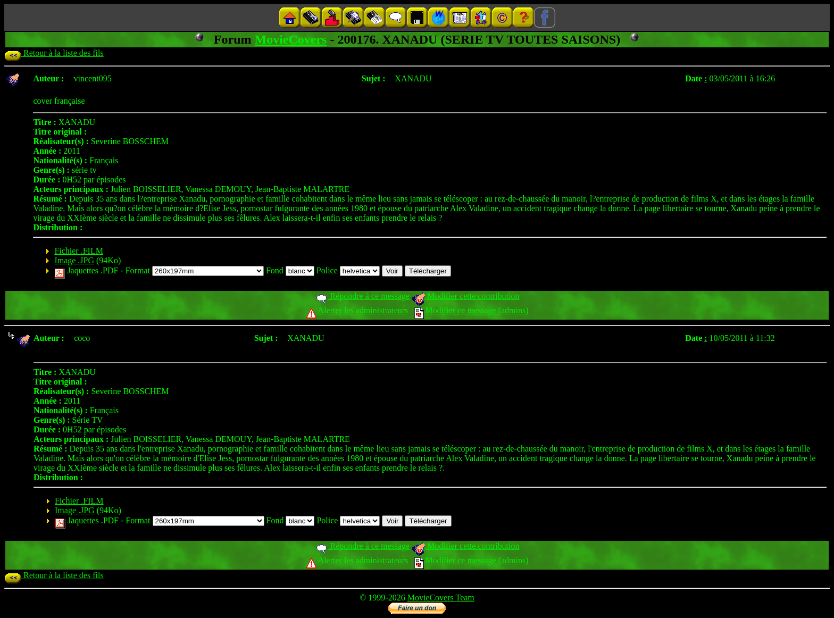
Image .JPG (74, 260)
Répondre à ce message (362, 295)
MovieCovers (291, 39)
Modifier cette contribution (465, 295)
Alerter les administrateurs (357, 310)
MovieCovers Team (440, 597)
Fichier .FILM (78, 250)
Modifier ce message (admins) (471, 310)
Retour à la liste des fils (54, 52)
